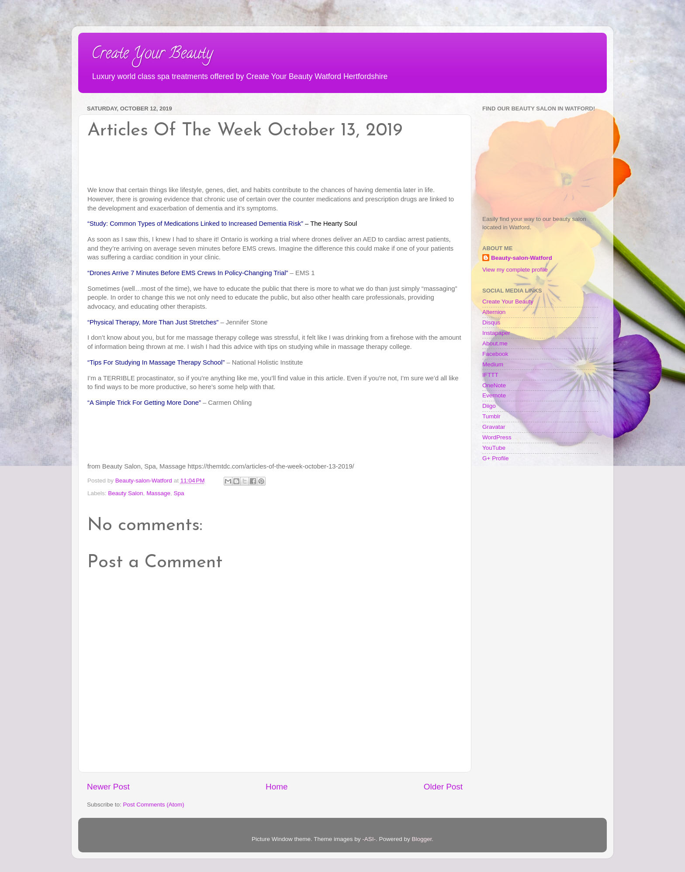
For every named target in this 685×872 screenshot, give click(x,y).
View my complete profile (515, 269)
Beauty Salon (125, 493)
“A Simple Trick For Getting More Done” (144, 402)
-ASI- (369, 839)
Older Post (443, 786)
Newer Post (108, 786)
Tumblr (491, 416)
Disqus (491, 322)
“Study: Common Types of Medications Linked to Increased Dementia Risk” (195, 223)
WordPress (497, 437)
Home (276, 786)
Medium (492, 364)
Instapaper (496, 333)
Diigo (489, 406)
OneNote (494, 385)
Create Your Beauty (152, 54)
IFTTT (490, 375)
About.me (495, 343)
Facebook (495, 354)
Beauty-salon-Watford (521, 258)
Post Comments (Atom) (153, 804)
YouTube (493, 448)
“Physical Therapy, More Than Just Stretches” (152, 322)
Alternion (493, 312)
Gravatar (493, 427)
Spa (178, 493)
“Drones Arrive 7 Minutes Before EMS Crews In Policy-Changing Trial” (187, 272)
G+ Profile (495, 458)
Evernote (494, 395)
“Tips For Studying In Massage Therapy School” (156, 362)
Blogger (422, 839)
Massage (158, 493)
